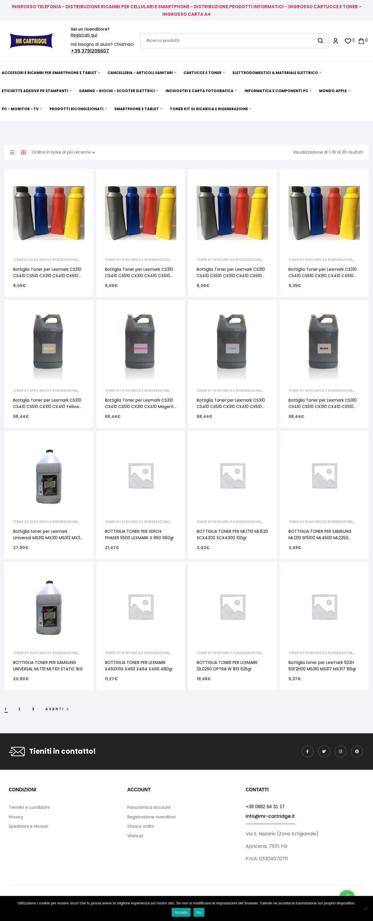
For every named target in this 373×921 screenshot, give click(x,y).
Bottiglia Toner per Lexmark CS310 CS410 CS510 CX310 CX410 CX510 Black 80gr (322, 275)
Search (321, 40)
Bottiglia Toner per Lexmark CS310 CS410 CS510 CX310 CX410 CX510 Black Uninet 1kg (322, 406)
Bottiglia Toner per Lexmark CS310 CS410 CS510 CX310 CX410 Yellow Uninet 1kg (47, 406)
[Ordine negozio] (65, 152)
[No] (366, 908)
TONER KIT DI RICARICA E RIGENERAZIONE (45, 259)
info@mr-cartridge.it (270, 816)
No (198, 912)
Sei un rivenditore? (90, 29)
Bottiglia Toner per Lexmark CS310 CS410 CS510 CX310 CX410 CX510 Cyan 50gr (231, 275)
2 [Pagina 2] (20, 708)
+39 (76, 51)
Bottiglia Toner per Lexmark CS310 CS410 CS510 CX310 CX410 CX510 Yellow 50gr (47, 275)
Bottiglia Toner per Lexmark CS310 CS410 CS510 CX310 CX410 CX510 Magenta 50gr (139, 275)
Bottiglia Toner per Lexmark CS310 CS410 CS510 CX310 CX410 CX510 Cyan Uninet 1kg (231, 406)
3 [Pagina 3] (33, 708)
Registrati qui (84, 35)
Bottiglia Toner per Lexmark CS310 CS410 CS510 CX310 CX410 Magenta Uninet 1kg (140, 406)
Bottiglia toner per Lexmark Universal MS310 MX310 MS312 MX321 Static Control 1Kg (48, 537)
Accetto (181, 912)
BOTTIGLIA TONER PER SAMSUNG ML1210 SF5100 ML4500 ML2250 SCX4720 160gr (319, 537)
